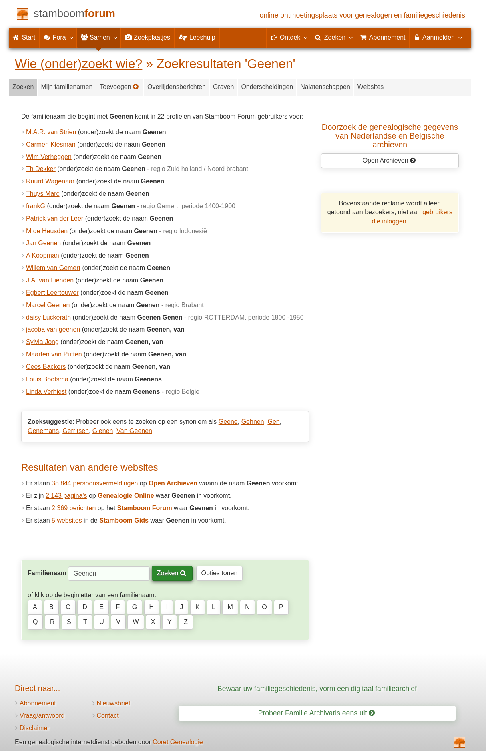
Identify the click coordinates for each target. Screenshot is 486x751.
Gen (273, 421)
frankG (35, 206)
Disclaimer (35, 728)
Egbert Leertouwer (52, 292)
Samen (98, 37)
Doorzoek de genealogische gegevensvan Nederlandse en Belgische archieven (390, 136)
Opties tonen (219, 573)
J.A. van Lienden (50, 280)
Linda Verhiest (46, 391)
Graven (223, 86)
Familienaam (47, 573)
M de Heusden (47, 231)
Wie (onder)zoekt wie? (78, 63)
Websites (370, 86)
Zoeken (23, 86)
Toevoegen (119, 86)
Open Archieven (389, 160)
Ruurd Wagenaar (50, 181)
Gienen (102, 430)
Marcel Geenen (48, 305)
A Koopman (42, 255)
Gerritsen (75, 430)
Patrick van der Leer (54, 218)
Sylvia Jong (42, 341)
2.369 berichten (74, 508)
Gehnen (252, 421)
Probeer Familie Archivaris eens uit (316, 713)
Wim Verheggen (49, 156)
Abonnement (38, 703)
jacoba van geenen (53, 329)
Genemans (43, 430)
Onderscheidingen (267, 86)
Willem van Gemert (53, 267)
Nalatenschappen (325, 86)
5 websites (67, 520)
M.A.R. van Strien (51, 132)
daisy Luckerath (48, 317)
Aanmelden (437, 37)
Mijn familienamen (66, 86)
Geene (228, 421)
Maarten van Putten (54, 354)
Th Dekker (41, 168)
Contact (108, 715)
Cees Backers (46, 366)
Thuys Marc (43, 193)
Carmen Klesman (51, 144)
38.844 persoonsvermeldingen (95, 483)
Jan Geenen (43, 243)
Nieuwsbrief (114, 703)
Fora (58, 37)
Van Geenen (134, 430)
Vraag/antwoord (42, 715)
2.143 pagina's (66, 495)
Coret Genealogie (178, 742)
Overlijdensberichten (176, 86)
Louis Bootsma (47, 379)
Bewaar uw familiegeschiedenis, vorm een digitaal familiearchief (317, 689)
